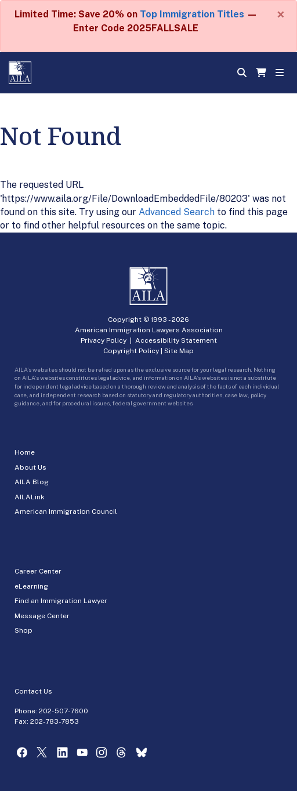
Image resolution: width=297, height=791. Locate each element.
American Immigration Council (66, 511)
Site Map (179, 351)
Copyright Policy (131, 351)
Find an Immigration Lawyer (61, 601)
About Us (30, 467)
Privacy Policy (103, 340)
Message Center (42, 616)
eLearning (31, 586)
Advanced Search (177, 211)
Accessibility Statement (176, 340)
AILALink (30, 497)
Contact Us (33, 691)
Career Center (38, 571)
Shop (23, 630)
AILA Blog (32, 482)
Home (25, 452)
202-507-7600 (63, 711)
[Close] (280, 14)
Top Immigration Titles (192, 14)
